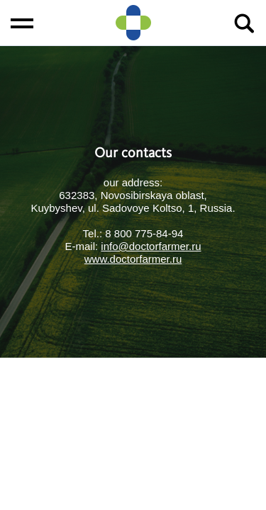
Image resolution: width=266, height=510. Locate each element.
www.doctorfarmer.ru (133, 259)
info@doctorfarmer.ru (151, 246)
